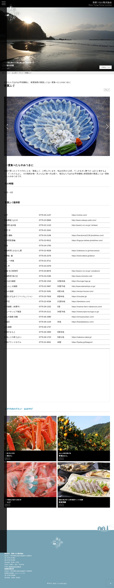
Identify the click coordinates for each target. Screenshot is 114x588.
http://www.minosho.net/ (82, 276)
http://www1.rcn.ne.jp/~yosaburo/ (86, 271)
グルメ (21, 73)
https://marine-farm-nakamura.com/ (87, 306)
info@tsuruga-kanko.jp (15, 567)
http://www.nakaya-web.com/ (84, 220)
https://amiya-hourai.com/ (82, 291)
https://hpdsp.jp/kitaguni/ (82, 342)
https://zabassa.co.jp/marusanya (86, 250)
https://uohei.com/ (79, 215)
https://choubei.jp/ (79, 296)
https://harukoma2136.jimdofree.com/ (88, 235)
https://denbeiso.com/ (81, 301)
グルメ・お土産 (11, 73)
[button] (107, 126)
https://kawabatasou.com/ (83, 322)
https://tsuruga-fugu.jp (81, 281)
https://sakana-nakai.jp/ (82, 337)
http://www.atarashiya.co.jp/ (83, 286)
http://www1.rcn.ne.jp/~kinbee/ (85, 225)
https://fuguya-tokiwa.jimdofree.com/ (87, 240)
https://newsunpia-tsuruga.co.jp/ (85, 311)
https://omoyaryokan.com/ (83, 317)
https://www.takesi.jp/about (83, 256)
